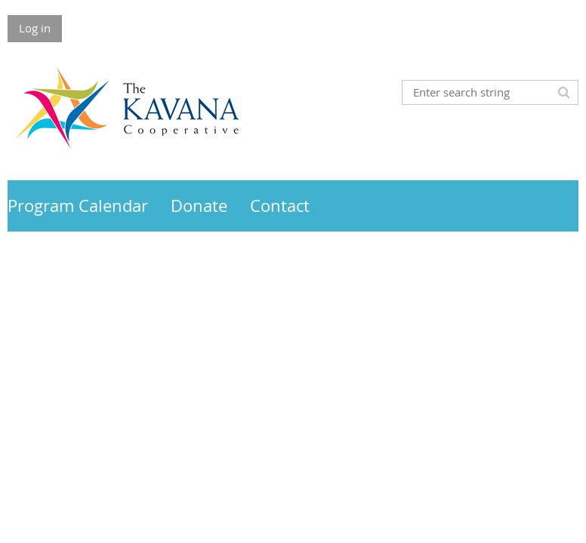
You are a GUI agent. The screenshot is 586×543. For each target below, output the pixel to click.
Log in (35, 27)
